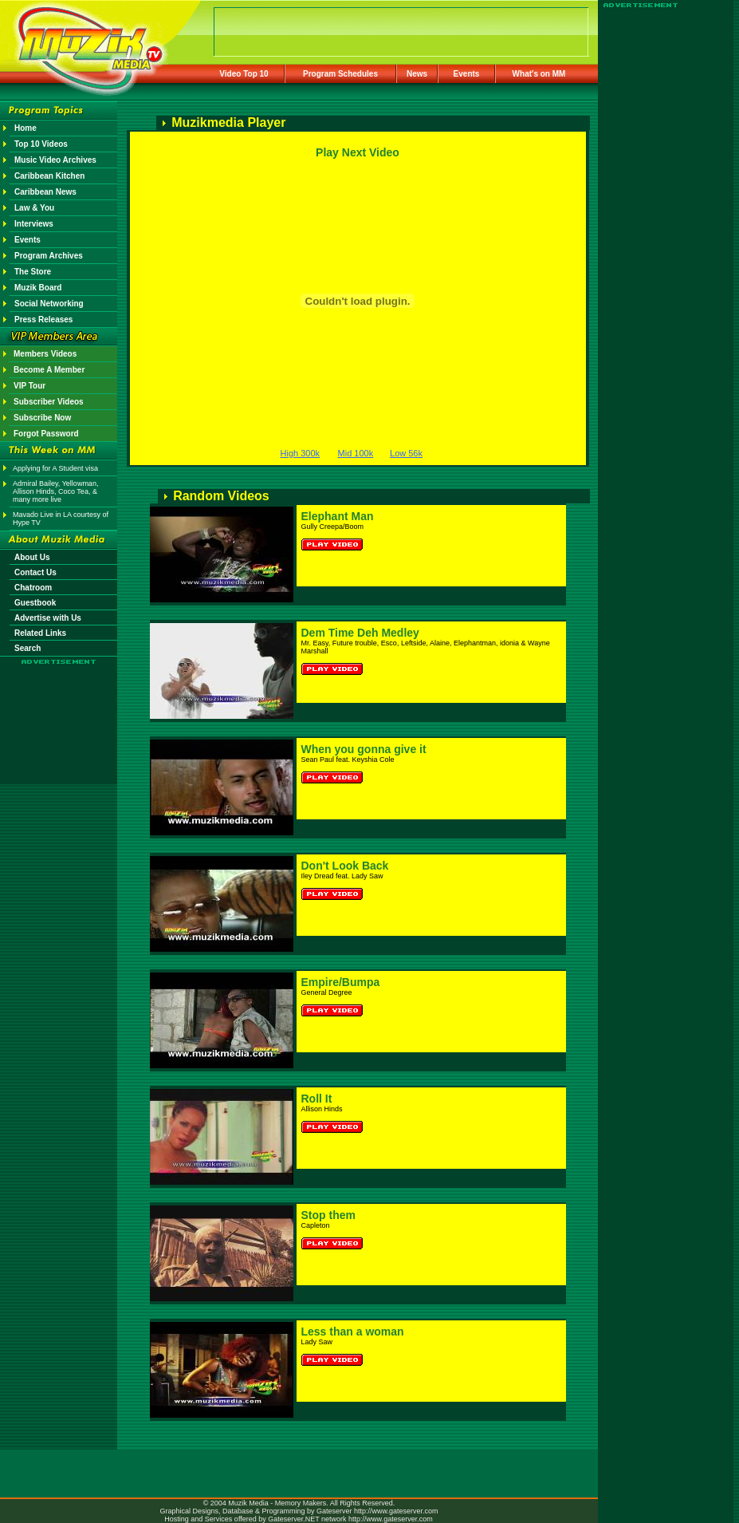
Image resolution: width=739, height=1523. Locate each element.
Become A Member (49, 369)
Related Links (40, 633)
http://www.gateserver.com (396, 1511)
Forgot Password (46, 433)
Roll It (316, 1098)
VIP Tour (29, 385)
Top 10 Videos (41, 144)
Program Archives (48, 255)
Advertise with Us (47, 618)
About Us (31, 557)
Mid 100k (356, 453)
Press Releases (43, 319)
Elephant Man (337, 516)
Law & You (34, 207)
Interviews (33, 223)
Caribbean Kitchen (49, 176)
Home (25, 128)
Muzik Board (37, 287)
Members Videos (45, 353)
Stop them (328, 1215)
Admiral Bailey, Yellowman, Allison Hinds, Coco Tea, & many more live (55, 491)
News (417, 73)
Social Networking (49, 303)
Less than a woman (352, 1331)
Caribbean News (45, 191)
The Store (32, 271)
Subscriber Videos (49, 401)
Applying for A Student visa (55, 468)
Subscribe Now (42, 417)
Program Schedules (340, 73)
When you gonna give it (363, 749)
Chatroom (33, 587)
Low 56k (406, 453)
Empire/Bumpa (340, 982)
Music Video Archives (55, 160)
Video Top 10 (243, 73)
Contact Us (35, 572)
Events (467, 73)
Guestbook (35, 602)
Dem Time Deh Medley (360, 632)
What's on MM (539, 73)
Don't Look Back (345, 865)
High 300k (300, 453)
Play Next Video (357, 152)
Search (27, 648)
